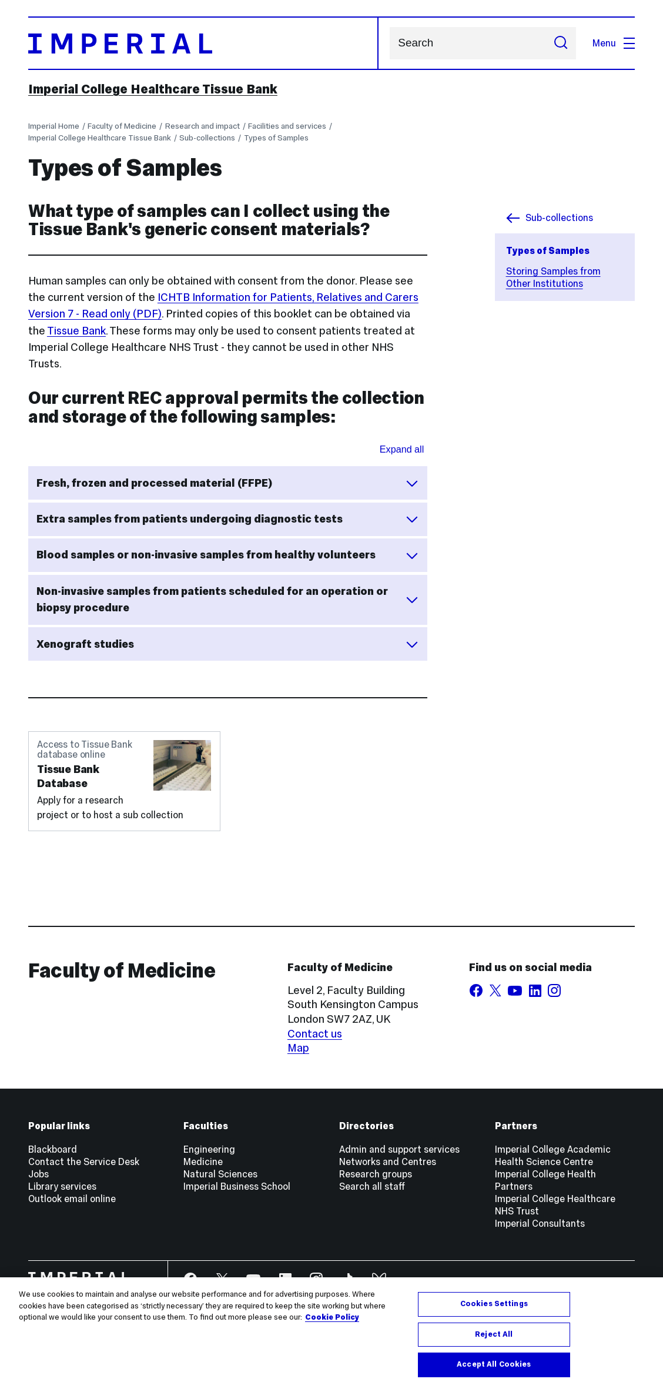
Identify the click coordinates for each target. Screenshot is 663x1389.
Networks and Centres (387, 1161)
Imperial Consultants (540, 1223)
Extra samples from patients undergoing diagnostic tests (227, 519)
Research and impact (202, 126)
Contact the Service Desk (83, 1161)
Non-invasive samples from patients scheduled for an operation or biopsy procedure (227, 599)
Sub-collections (207, 138)
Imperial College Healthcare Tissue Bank (152, 89)
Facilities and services (287, 126)
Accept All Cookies (494, 1364)
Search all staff (372, 1186)
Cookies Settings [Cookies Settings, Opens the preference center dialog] (494, 1303)
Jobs (38, 1174)
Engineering (209, 1149)
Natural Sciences (220, 1174)
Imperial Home (53, 126)
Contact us (314, 1033)
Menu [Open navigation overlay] (613, 43)
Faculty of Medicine (122, 126)
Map (298, 1048)
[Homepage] (203, 43)
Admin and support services (399, 1149)
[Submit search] (560, 43)
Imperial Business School (236, 1186)
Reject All (494, 1334)
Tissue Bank (76, 330)
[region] (331, 1333)
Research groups (375, 1174)
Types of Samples (276, 138)
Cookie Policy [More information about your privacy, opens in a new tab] (332, 1317)
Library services (62, 1186)
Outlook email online (72, 1198)
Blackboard (52, 1149)
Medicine (203, 1161)
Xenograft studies (227, 644)
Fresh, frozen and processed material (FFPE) (227, 483)
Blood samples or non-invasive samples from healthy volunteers (227, 555)
